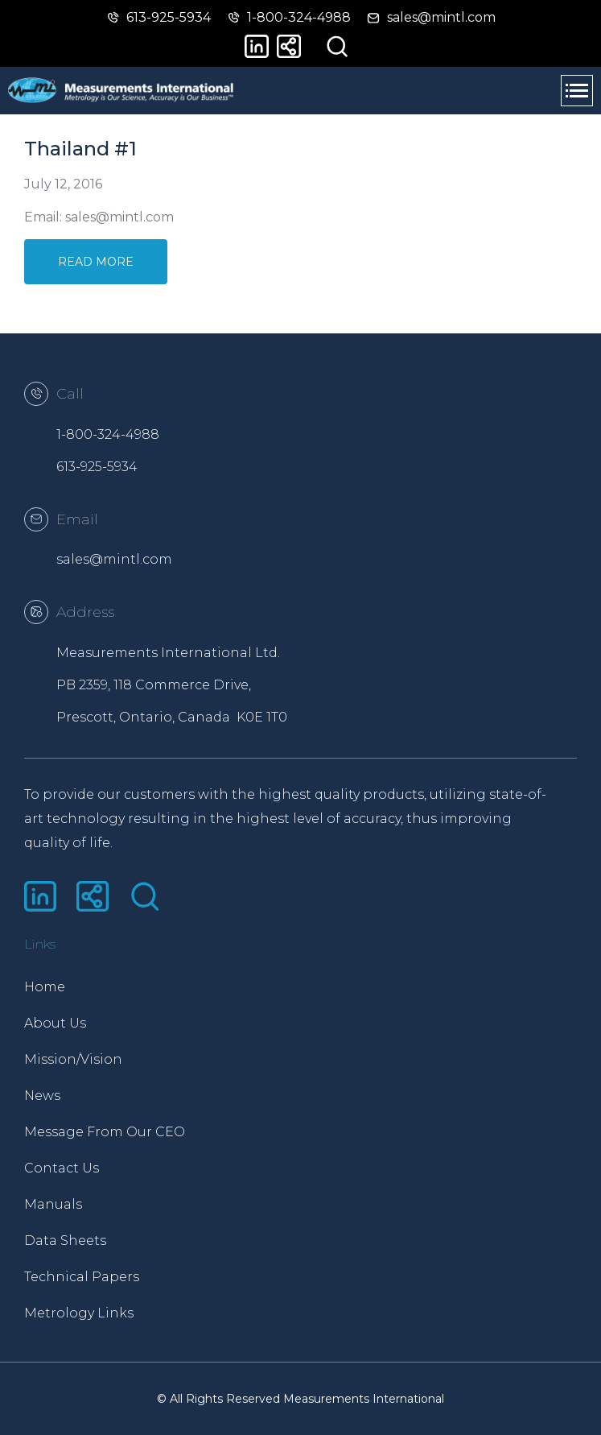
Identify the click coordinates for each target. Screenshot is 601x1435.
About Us (55, 1023)
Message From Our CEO (104, 1131)
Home (44, 987)
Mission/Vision (73, 1059)
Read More (96, 261)
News (42, 1095)
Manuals (53, 1204)
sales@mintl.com (114, 559)
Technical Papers (81, 1276)
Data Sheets (65, 1240)
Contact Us (61, 1168)
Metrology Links (79, 1313)
